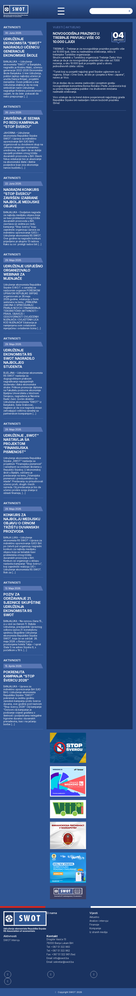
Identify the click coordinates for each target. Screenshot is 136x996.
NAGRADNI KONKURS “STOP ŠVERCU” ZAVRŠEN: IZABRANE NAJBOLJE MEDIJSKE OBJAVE (21, 198)
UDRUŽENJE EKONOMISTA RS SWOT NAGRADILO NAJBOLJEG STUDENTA (19, 358)
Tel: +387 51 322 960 (58, 946)
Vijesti (93, 913)
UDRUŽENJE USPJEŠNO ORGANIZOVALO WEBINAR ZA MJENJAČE (23, 272)
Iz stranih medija (98, 932)
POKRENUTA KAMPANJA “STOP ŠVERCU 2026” (19, 676)
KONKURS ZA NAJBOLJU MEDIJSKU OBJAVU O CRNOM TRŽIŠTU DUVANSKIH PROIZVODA (21, 523)
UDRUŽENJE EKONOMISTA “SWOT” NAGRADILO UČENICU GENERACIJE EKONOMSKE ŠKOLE (22, 47)
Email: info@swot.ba (58, 958)
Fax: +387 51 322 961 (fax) (61, 954)
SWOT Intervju (11, 940)
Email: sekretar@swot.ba (60, 961)
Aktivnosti (12, 27)
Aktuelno (94, 917)
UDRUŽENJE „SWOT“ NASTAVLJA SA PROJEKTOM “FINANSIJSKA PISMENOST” (21, 443)
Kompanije (95, 928)
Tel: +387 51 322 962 (58, 950)
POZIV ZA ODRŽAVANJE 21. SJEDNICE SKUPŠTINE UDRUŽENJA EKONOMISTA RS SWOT (22, 604)
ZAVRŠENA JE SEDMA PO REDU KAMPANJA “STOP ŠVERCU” (21, 122)
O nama (52, 913)
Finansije (94, 924)
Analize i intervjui (98, 920)
